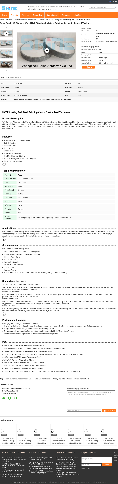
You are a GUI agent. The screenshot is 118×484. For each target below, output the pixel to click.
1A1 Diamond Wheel (20, 20)
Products (14, 15)
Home (4, 15)
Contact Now (109, 411)
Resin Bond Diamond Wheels (14, 452)
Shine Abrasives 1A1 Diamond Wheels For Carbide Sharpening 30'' (41, 472)
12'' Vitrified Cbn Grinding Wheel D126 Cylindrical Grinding (41, 458)
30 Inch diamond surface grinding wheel (18, 379)
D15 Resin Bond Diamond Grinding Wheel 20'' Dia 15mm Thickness (8, 441)
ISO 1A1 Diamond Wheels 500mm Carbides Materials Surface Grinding (40, 467)
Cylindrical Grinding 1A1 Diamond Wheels (74, 379)
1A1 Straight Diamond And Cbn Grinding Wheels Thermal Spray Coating (109, 441)
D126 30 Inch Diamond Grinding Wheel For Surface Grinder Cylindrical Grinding (25, 441)
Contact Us (66, 15)
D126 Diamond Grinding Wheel (46, 379)
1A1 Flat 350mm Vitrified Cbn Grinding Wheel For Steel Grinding (41, 463)
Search (116, 7)
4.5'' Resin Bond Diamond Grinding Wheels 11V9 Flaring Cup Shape (12, 475)
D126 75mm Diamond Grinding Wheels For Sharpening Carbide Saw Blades (13, 465)
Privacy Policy (15, 482)
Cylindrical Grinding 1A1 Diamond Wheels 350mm (42, 441)
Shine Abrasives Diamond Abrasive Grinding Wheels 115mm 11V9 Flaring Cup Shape (13, 459)
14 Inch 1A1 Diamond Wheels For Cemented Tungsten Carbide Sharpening (58, 441)
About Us (25, 15)
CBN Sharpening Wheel (65, 452)
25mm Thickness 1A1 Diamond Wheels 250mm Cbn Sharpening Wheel (75, 441)
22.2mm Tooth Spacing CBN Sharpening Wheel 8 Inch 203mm (66, 463)
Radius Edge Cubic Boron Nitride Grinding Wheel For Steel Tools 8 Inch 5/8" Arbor (67, 474)
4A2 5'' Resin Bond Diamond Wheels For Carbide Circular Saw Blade (13, 471)
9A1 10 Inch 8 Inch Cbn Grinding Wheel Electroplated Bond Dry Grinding (66, 468)
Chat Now (78, 15)
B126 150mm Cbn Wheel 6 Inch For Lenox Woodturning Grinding (67, 458)
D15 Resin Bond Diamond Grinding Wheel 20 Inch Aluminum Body (92, 441)
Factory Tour (37, 15)
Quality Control (52, 15)
